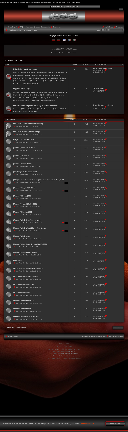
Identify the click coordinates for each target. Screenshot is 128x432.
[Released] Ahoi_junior (21, 236)
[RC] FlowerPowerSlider (22, 292)
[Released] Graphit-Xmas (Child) (25, 252)
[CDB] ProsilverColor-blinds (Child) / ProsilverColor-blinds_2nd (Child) (38, 180)
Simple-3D (60, 72)
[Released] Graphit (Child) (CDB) (25, 204)
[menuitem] (121, 9)
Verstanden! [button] (115, 423)
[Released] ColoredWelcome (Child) (26, 316)
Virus (45, 81)
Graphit (32, 72)
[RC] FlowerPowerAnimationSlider (25, 276)
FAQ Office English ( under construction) (28, 124)
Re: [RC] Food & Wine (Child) (102, 68)
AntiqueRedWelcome (20, 81)
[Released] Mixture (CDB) (22, 196)
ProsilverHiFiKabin (51, 78)
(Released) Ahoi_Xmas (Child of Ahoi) (26, 220)
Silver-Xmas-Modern (48, 101)
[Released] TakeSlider (21, 156)
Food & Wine (54, 81)
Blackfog (24, 72)
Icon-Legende (64, 344)
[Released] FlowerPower (22, 308)
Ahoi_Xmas (53, 75)
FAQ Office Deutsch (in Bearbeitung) (26, 132)
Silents (63, 78)
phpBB (57, 349)
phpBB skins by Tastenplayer (69, 353)
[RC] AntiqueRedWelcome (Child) (25, 172)
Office (24, 78)
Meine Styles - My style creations (25, 69)
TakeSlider (36, 84)
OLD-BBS (27, 84)
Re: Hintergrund (98, 88)
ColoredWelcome (35, 81)
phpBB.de (72, 351)
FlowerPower (37, 75)
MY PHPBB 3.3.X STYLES (14, 60)
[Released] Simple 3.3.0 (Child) (24, 188)
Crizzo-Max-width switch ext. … (103, 105)
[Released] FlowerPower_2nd (23, 300)
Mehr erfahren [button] (87, 423)
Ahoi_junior (40, 95)
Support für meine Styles (22, 89)
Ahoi (45, 75)
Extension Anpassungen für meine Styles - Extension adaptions (36, 106)
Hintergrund (17, 260)
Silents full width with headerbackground (28, 268)
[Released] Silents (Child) (22, 164)
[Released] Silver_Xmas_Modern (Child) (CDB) (30, 244)
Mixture (51, 72)
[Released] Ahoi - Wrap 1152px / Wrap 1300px (29, 228)
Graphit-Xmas (42, 72)
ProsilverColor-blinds (36, 78)
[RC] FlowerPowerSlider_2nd (23, 284)
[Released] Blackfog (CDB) (23, 212)
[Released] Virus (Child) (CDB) (24, 148)
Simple (27, 75)
